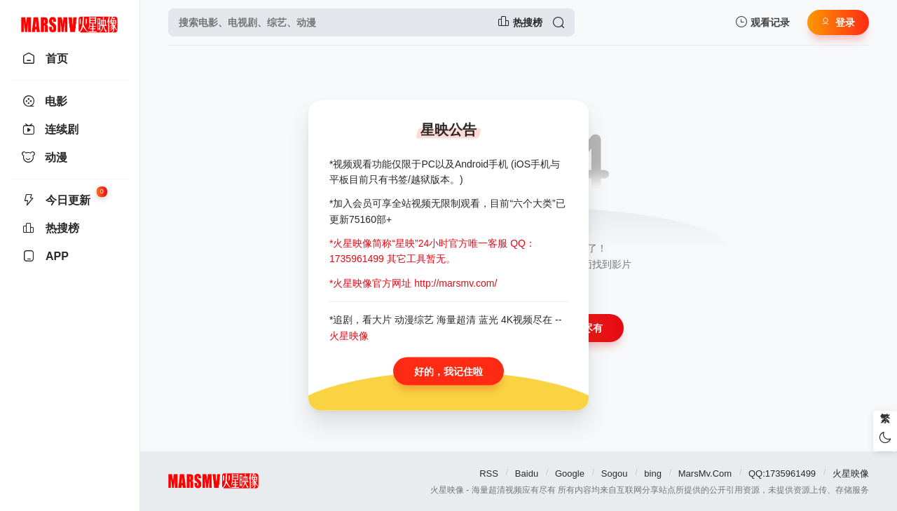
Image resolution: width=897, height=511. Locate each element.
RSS (488, 473)
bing (653, 473)
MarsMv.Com (705, 473)
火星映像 (851, 473)
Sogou (614, 473)
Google (569, 473)
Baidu (526, 473)
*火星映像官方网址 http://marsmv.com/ (413, 282)
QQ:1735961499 (782, 473)
